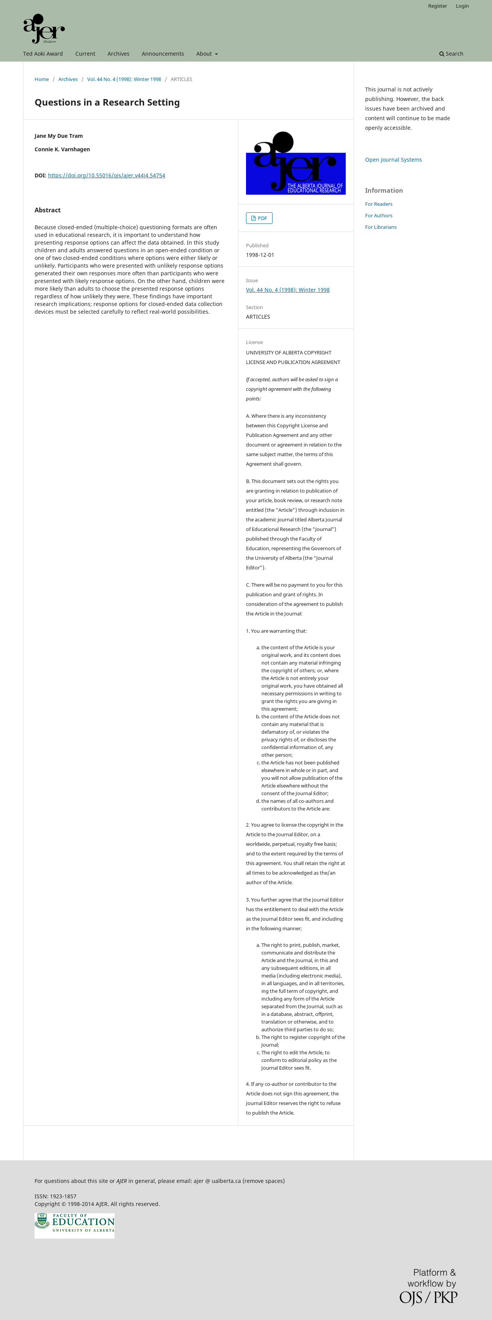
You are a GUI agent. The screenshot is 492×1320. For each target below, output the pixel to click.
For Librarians (381, 226)
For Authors (378, 215)
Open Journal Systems (393, 159)
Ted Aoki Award (43, 53)
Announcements (163, 53)
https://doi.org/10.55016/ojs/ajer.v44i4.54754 (106, 175)
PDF (262, 218)
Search (451, 53)
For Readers (378, 203)
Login (462, 5)
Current (85, 53)
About (204, 53)
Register (437, 5)
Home (42, 79)
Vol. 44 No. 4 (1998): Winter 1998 (124, 79)
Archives (119, 53)
